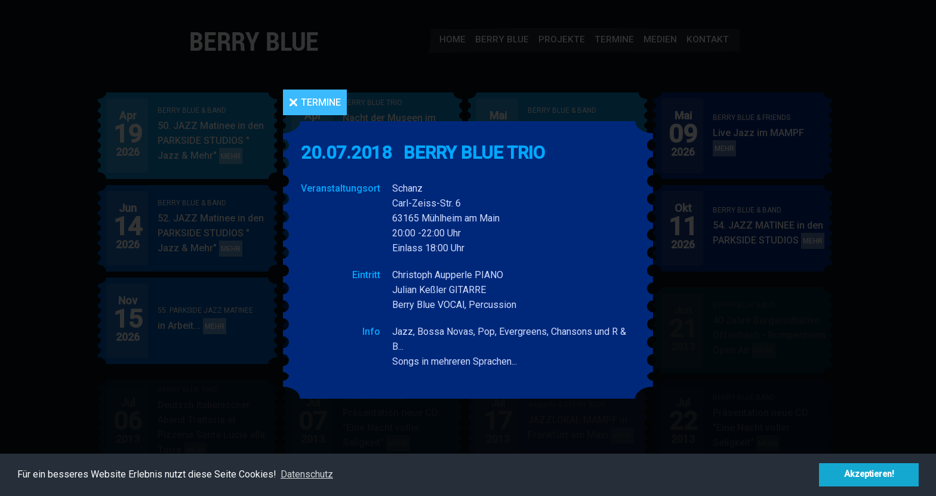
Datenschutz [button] (307, 474)
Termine (321, 102)
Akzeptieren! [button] (869, 474)
